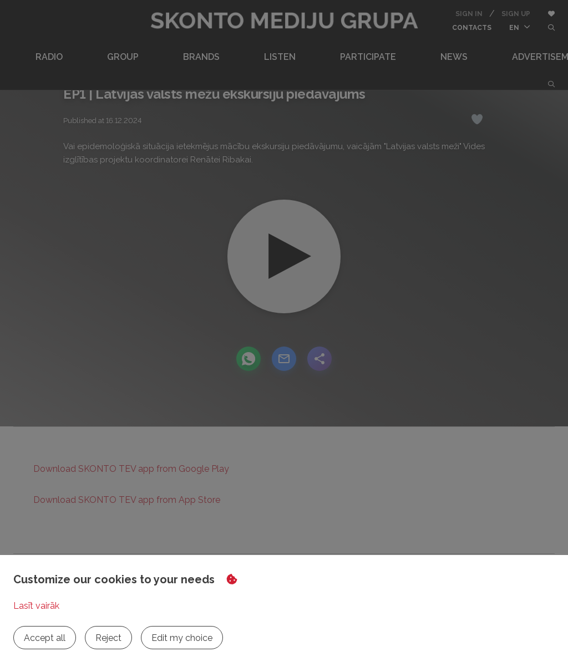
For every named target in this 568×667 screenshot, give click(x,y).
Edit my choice (181, 638)
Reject (108, 638)
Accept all (44, 638)
